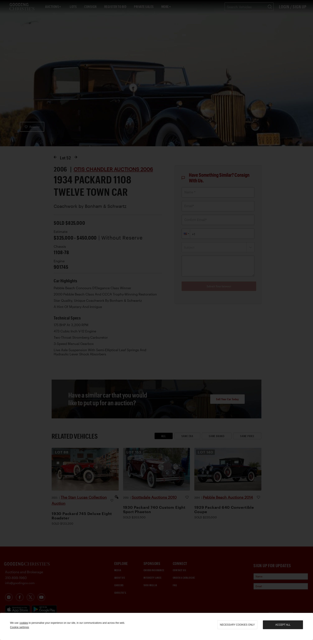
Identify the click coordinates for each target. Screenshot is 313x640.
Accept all (282, 624)
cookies (23, 622)
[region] (156, 626)
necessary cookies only (237, 624)
